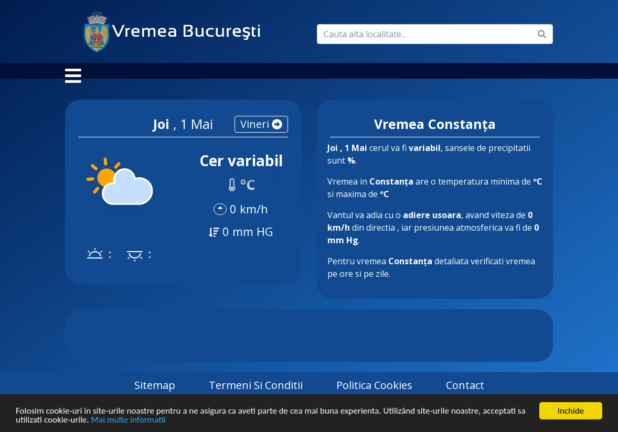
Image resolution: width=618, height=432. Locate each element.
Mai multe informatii (128, 420)
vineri (261, 134)
